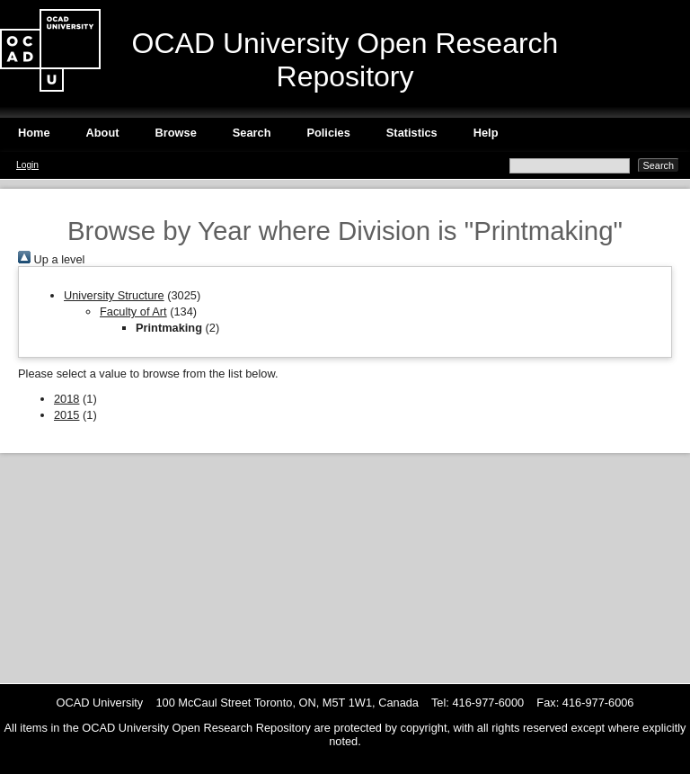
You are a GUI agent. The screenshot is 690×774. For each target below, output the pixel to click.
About (102, 132)
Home (34, 132)
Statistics (412, 132)
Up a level (51, 259)
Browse (176, 132)
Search (252, 132)
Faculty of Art (133, 311)
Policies (327, 132)
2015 (66, 415)
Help (486, 132)
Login (27, 165)
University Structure (114, 295)
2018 (66, 398)
